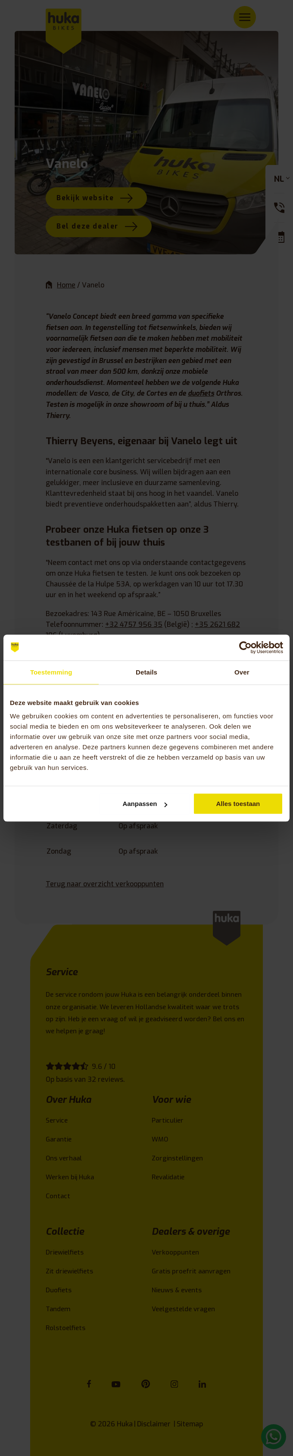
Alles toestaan (238, 803)
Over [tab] (241, 672)
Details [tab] (146, 672)
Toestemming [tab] (51, 672)
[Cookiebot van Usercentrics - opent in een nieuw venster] (245, 647)
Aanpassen (144, 803)
